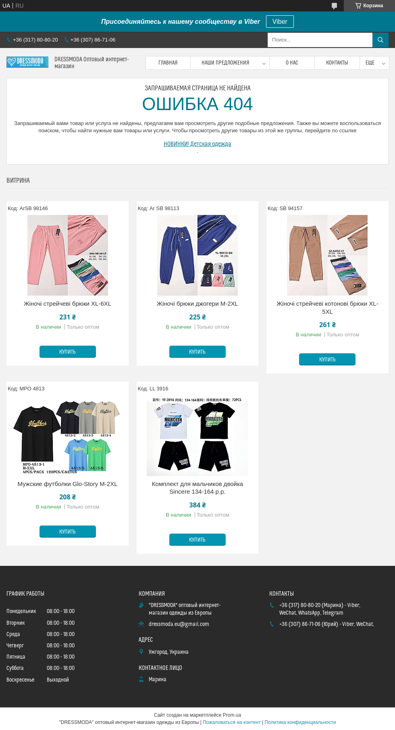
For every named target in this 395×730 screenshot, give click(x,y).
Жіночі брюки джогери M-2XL (197, 303)
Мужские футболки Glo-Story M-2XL (68, 483)
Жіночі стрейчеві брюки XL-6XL (67, 303)
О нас (292, 63)
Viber (279, 21)
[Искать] (380, 40)
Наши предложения (225, 63)
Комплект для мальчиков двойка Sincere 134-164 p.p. (197, 487)
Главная (168, 63)
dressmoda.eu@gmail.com (179, 624)
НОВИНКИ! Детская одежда (197, 144)
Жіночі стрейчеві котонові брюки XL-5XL (327, 307)
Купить (67, 352)
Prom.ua (232, 715)
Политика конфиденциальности (300, 722)
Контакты (337, 63)
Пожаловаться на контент (231, 722)
